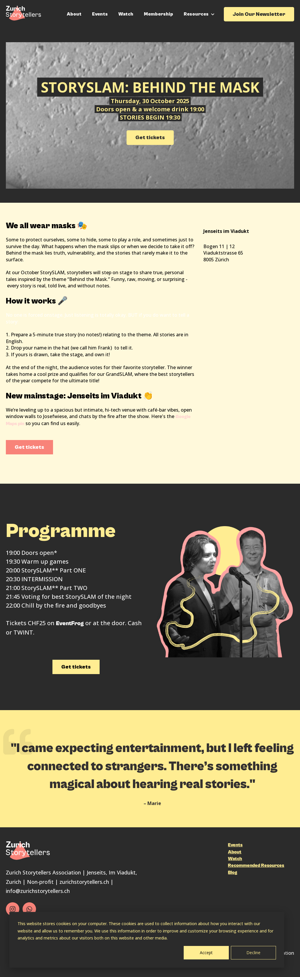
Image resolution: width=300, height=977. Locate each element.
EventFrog (70, 623)
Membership (158, 14)
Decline (253, 952)
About (74, 14)
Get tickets (150, 137)
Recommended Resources (256, 865)
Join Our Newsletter (259, 14)
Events (100, 14)
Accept (206, 952)
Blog (232, 872)
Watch (125, 14)
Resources (196, 14)
